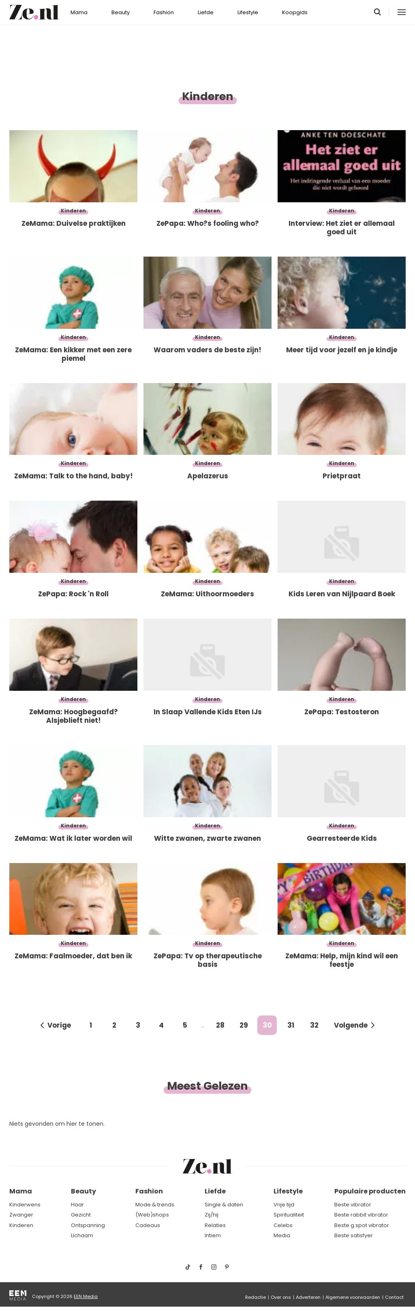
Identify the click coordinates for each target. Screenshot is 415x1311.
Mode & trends (154, 1204)
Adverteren (308, 1297)
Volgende (351, 1025)
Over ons (281, 1297)
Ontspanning (88, 1225)
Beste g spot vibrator (361, 1225)
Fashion (164, 12)
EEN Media (86, 1296)
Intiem (213, 1235)
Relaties (215, 1225)
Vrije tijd (284, 1204)
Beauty (120, 12)
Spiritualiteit (289, 1215)
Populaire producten (370, 1191)
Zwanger (21, 1215)
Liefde (206, 12)
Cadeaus (147, 1225)
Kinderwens (25, 1204)
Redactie (255, 1297)
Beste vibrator (352, 1204)
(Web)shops (152, 1215)
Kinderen (21, 1225)
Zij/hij (211, 1215)
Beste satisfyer (353, 1235)
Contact (394, 1297)
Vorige (59, 1025)
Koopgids (295, 12)
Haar (77, 1204)
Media (282, 1235)
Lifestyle (247, 12)
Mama (79, 12)
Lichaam (82, 1235)
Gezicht (81, 1215)
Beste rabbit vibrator (361, 1215)
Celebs (283, 1225)
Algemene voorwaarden (352, 1297)
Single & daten (224, 1204)
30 (267, 1025)
